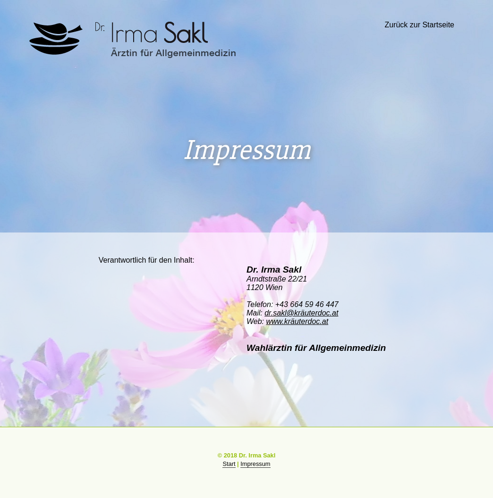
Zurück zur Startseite (419, 25)
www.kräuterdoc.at (297, 321)
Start (228, 463)
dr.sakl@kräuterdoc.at (301, 313)
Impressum (255, 463)
